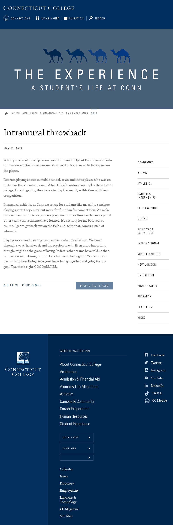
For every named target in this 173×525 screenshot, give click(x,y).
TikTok (157, 393)
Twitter (156, 363)
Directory (67, 483)
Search (100, 18)
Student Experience (75, 424)
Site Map (66, 516)
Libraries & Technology (68, 499)
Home (7, 114)
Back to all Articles (94, 286)
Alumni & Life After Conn (79, 387)
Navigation (75, 18)
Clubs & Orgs (32, 285)
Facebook (157, 355)
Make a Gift (50, 18)
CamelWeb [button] (69, 448)
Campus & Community (77, 401)
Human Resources (74, 416)
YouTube (157, 378)
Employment (69, 490)
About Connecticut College (80, 364)
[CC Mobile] (156, 400)
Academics (68, 372)
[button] (76, 458)
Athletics (11, 285)
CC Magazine (69, 509)
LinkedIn (157, 386)
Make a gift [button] (70, 437)
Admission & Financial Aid (42, 113)
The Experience (77, 113)
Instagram (158, 370)
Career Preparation (74, 409)
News (64, 476)
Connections (21, 18)
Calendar (66, 469)
